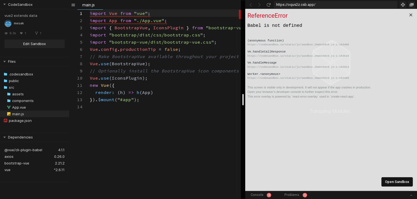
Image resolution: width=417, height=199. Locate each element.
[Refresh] (268, 4)
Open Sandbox (397, 182)
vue (7, 169)
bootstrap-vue (16, 163)
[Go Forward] (259, 4)
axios (9, 156)
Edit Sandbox (34, 43)
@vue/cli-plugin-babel (23, 150)
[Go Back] (250, 4)
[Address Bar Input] (335, 4)
